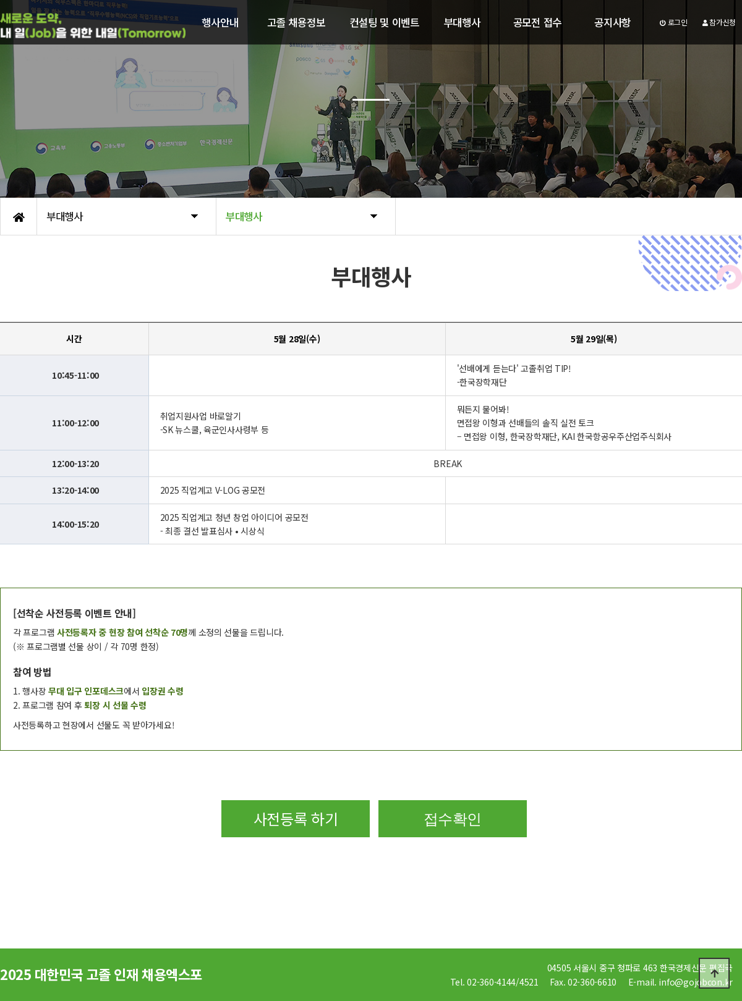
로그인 (674, 22)
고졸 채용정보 (296, 22)
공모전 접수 (537, 22)
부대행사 (462, 22)
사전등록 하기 (296, 818)
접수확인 (453, 818)
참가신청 (719, 22)
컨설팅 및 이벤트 (384, 22)
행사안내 (220, 22)
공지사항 (612, 22)
